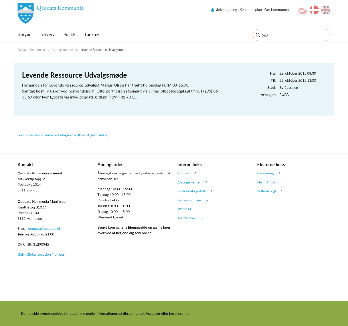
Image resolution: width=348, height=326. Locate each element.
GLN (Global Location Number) (41, 254)
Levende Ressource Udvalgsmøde (103, 50)
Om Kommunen (276, 9)
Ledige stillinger (189, 200)
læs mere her (179, 313)
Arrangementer (63, 50)
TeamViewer (186, 218)
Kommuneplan (250, 9)
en (325, 10)
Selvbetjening (226, 9)
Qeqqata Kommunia (31, 50)
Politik (69, 34)
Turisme (92, 34)
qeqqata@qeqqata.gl (44, 228)
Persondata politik (191, 191)
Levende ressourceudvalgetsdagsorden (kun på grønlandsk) (63, 135)
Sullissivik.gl (266, 191)
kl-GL (302, 10)
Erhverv (47, 34)
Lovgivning (265, 173)
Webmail (184, 209)
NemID (262, 182)
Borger (24, 34)
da (314, 10)
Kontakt (183, 173)
